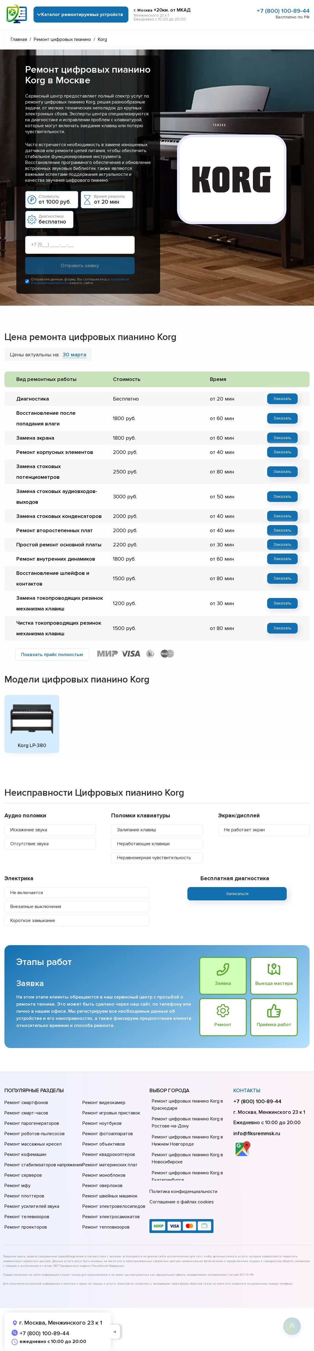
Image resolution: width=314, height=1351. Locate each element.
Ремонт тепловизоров (106, 1227)
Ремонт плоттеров (24, 1196)
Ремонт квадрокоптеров (108, 1154)
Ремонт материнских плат (110, 1165)
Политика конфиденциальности (183, 1191)
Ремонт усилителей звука (31, 1206)
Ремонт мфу (17, 1186)
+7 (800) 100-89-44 (283, 11)
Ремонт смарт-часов (26, 1113)
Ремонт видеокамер (103, 1103)
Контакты (246, 1090)
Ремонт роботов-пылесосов (34, 1134)
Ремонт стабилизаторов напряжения (43, 1165)
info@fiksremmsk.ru (256, 1133)
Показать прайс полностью (52, 655)
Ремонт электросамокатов (111, 1217)
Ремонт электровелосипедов (113, 1206)
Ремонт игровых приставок (111, 1113)
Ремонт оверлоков (102, 1186)
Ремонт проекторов (25, 1227)
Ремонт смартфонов (26, 1103)
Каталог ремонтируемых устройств (82, 14)
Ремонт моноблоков (103, 1175)
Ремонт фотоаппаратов (107, 1134)
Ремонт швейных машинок (110, 1196)
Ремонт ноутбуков (102, 1123)
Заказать (282, 398)
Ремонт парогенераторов (31, 1123)
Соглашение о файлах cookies (181, 1202)
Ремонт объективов (103, 1144)
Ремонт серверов (23, 1175)
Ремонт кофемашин (25, 1154)
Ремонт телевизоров (26, 1217)
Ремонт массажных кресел (33, 1144)
